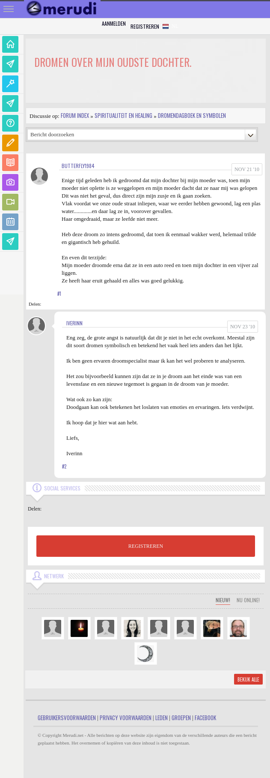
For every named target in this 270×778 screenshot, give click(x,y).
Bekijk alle (248, 679)
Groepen (181, 717)
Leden (161, 717)
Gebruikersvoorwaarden (67, 717)
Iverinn (74, 323)
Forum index (75, 115)
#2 (64, 466)
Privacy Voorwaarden (125, 717)
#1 (59, 293)
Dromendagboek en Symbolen (192, 115)
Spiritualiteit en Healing (123, 115)
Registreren (145, 26)
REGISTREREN (145, 546)
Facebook (205, 717)
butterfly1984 (78, 165)
